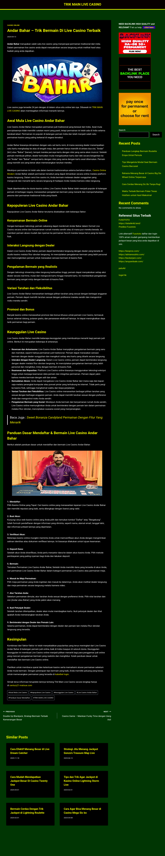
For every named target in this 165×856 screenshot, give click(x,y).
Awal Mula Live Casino (17, 692)
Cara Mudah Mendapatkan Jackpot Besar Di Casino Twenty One (29, 780)
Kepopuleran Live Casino (40, 692)
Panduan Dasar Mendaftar (19, 698)
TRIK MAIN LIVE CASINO (43, 698)
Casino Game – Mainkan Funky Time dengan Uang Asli (85, 715)
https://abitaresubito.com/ (131, 254)
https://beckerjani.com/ (130, 258)
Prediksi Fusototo (127, 227)
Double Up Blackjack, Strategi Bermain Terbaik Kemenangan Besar (29, 715)
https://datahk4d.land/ (130, 223)
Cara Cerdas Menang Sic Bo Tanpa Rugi (141, 184)
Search (122, 130)
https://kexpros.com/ (129, 251)
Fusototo (137, 233)
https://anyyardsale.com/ (131, 261)
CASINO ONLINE (13, 25)
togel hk (122, 275)
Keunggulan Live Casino (63, 692)
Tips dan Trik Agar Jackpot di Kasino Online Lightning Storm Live (81, 780)
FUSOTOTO (124, 220)
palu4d (122, 268)
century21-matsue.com (21, 685)
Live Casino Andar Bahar (87, 692)
